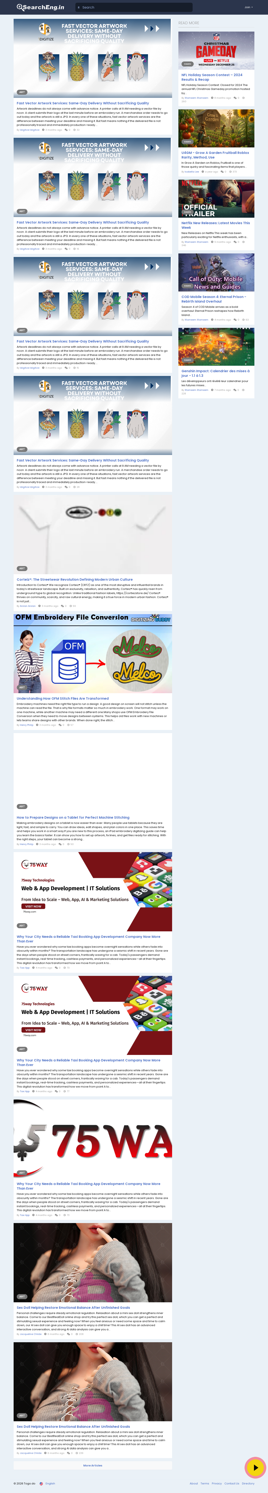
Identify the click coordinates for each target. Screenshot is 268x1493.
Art (22, 92)
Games (187, 64)
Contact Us (232, 1483)
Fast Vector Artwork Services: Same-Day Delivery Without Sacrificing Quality (83, 103)
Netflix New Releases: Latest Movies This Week (216, 225)
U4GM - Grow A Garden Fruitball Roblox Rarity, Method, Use (215, 155)
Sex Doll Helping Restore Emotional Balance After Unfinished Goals (73, 1307)
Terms (205, 1483)
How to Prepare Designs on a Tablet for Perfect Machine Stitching (73, 817)
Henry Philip (26, 725)
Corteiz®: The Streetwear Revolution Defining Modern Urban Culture (75, 579)
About (194, 1483)
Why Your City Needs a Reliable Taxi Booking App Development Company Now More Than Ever (88, 939)
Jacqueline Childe (30, 1334)
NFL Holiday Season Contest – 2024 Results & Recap (212, 77)
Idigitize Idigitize (29, 130)
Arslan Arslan (28, 606)
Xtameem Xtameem (196, 98)
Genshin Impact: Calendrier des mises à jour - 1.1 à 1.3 (216, 373)
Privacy (217, 1483)
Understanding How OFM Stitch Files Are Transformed (63, 698)
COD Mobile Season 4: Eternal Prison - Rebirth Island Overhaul (214, 299)
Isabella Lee (192, 171)
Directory (248, 1483)
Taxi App (25, 967)
